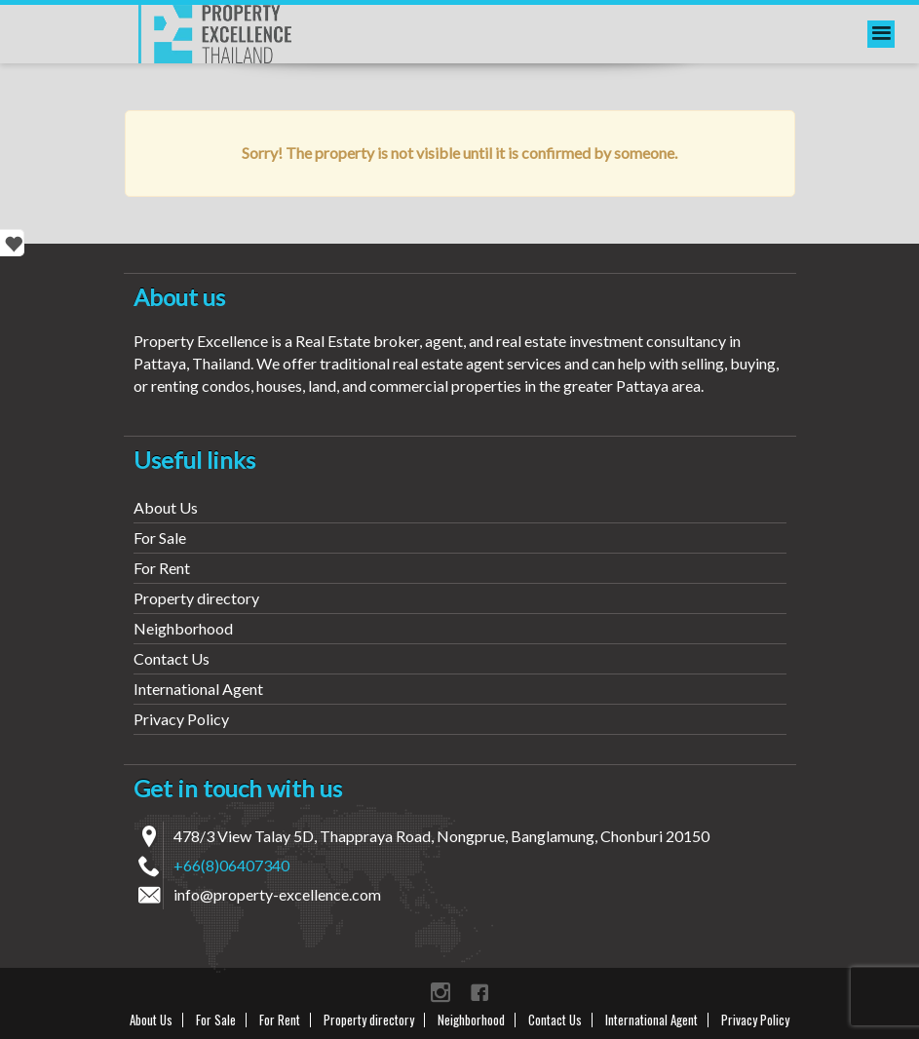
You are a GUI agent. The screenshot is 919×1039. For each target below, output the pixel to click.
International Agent (198, 688)
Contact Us (172, 658)
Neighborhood (183, 628)
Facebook (479, 992)
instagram (440, 992)
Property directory (196, 598)
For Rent (162, 567)
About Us (166, 507)
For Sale (160, 537)
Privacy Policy (181, 719)
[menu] (881, 34)
